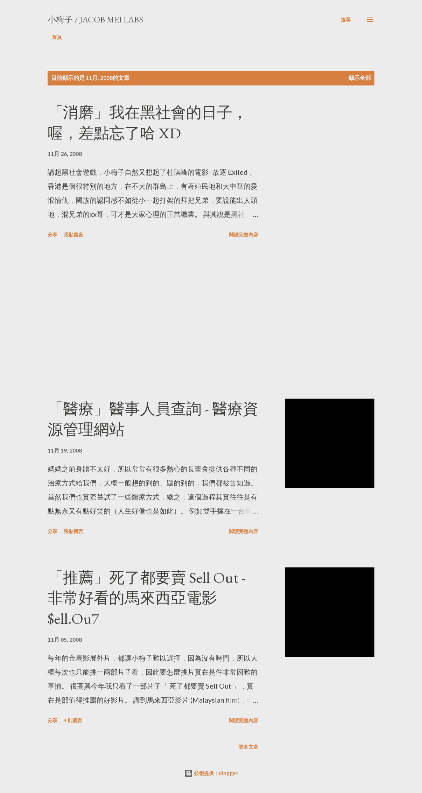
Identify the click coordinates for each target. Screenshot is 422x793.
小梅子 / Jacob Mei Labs (95, 19)
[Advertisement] (166, 320)
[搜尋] (346, 19)
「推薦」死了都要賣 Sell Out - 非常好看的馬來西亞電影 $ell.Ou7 (147, 597)
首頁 (57, 37)
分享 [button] (52, 234)
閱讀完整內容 (243, 234)
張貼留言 (73, 234)
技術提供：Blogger (211, 773)
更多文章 (248, 747)
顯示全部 (360, 77)
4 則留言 (73, 720)
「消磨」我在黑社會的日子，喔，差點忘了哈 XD (148, 122)
